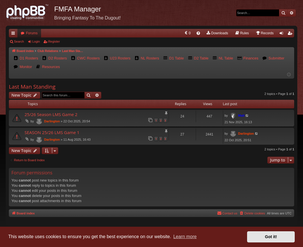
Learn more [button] (185, 236)
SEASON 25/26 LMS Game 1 (52, 132)
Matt (241, 115)
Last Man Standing (32, 86)
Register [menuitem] (291, 34)
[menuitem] (187, 33)
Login (36, 41)
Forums (32, 33)
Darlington (52, 121)
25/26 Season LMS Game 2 (51, 114)
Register (54, 41)
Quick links (14, 34)
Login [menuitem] (283, 34)
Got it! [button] (271, 236)
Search (19, 41)
